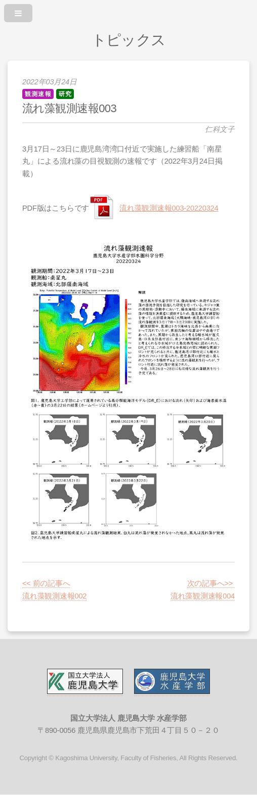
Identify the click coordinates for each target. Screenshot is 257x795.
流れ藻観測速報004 (202, 596)
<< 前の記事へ (46, 583)
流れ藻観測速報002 (54, 596)
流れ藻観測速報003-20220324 (168, 208)
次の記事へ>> (211, 583)
